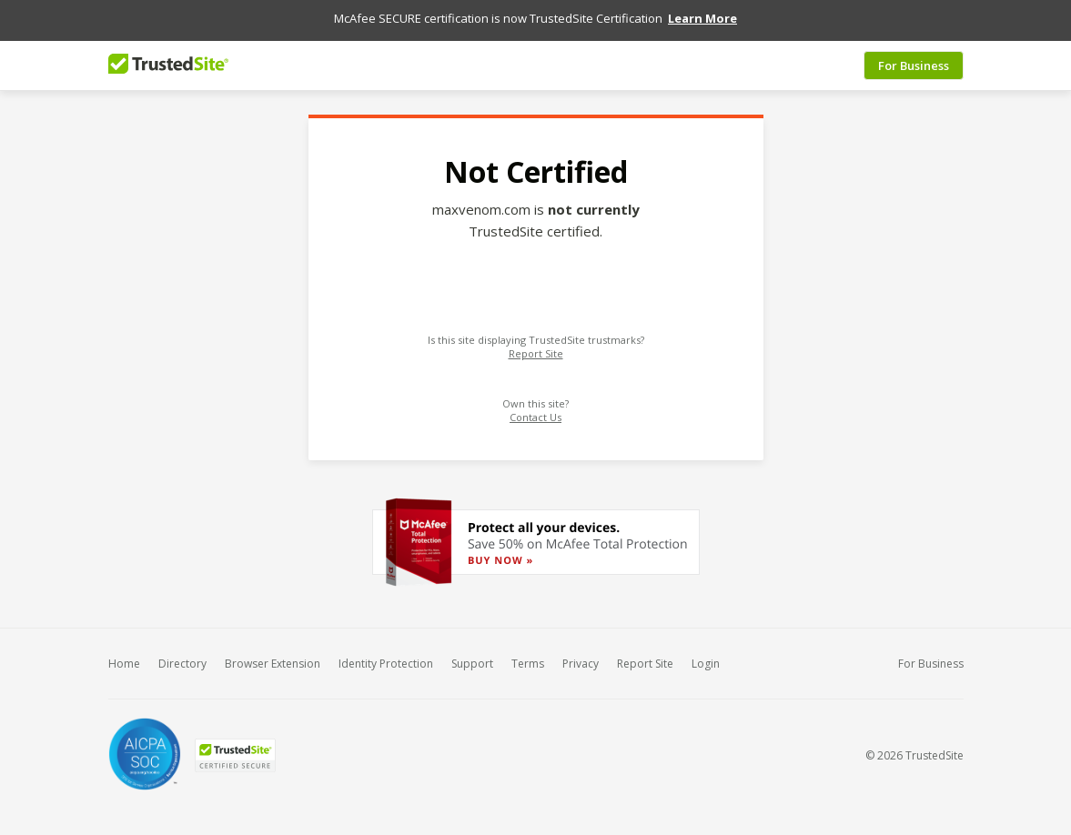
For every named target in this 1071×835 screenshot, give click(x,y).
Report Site (536, 346)
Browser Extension (272, 656)
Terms (527, 656)
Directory (182, 656)
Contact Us (535, 410)
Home (124, 656)
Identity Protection (385, 656)
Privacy (580, 656)
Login (706, 656)
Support (472, 656)
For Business (913, 58)
